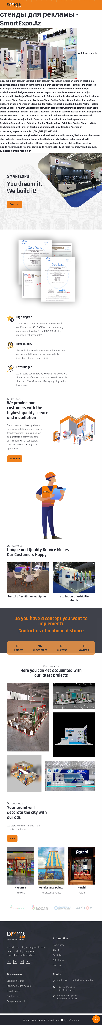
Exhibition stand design (19, 986)
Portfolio (57, 955)
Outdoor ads (13, 996)
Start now (15, 458)
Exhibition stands (16, 981)
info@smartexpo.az (67, 995)
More (12, 838)
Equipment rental (16, 1001)
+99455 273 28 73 (66, 986)
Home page (59, 945)
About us (57, 950)
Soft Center (73, 1020)
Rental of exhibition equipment (73, 597)
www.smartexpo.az (67, 998)
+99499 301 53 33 (66, 989)
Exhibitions (58, 960)
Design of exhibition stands (28, 597)
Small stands (13, 991)
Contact (15, 204)
